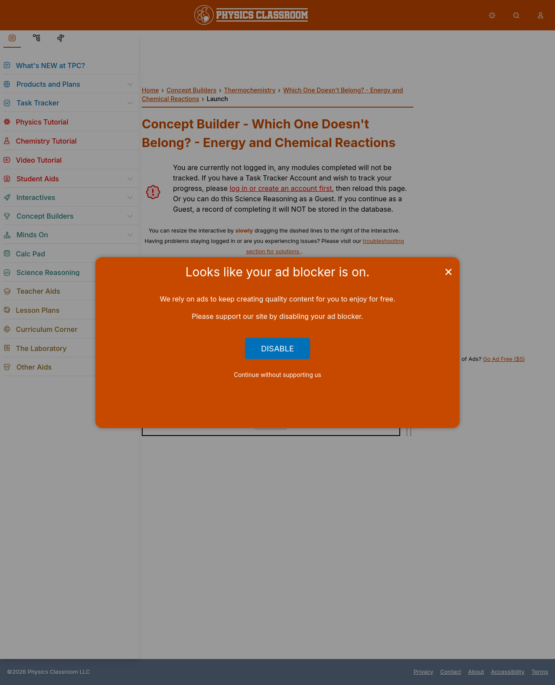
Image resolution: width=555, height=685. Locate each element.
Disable (277, 348)
